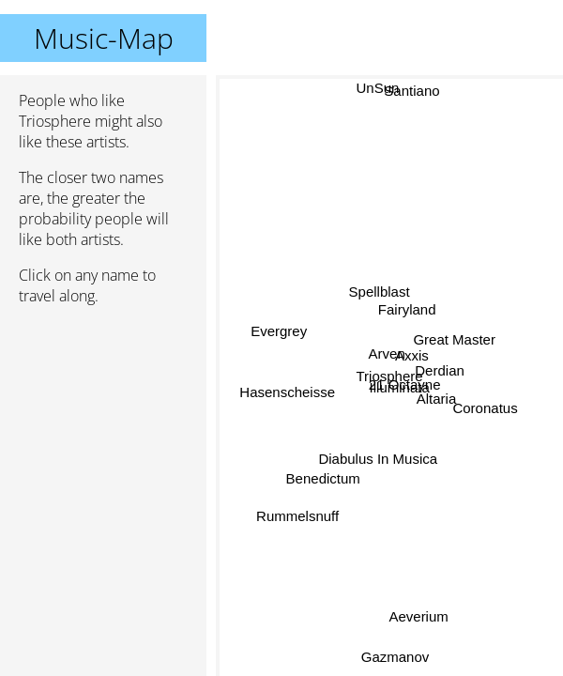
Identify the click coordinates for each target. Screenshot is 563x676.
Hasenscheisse (287, 393)
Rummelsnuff (298, 517)
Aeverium (418, 616)
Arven (386, 353)
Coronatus (484, 407)
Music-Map (104, 38)
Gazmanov (395, 657)
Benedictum (323, 477)
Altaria (436, 399)
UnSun (378, 88)
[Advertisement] (103, 420)
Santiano (415, 92)
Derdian (439, 371)
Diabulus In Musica (377, 458)
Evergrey (279, 331)
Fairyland (406, 309)
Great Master (453, 336)
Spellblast (377, 292)
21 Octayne (405, 384)
